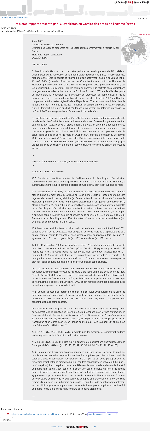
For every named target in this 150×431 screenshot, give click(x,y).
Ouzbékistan (144, 34)
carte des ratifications (96, 414)
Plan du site (143, 18)
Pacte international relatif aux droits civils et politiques (34, 414)
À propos (95, 427)
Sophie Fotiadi (56, 427)
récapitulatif (112, 414)
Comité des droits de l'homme (14, 17)
